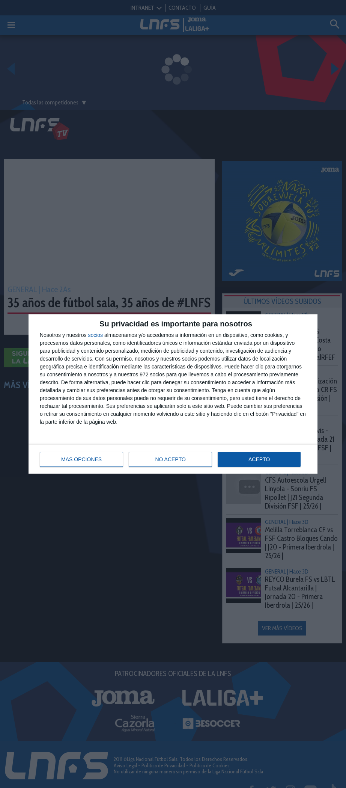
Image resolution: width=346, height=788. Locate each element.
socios (95, 335)
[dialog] (173, 394)
